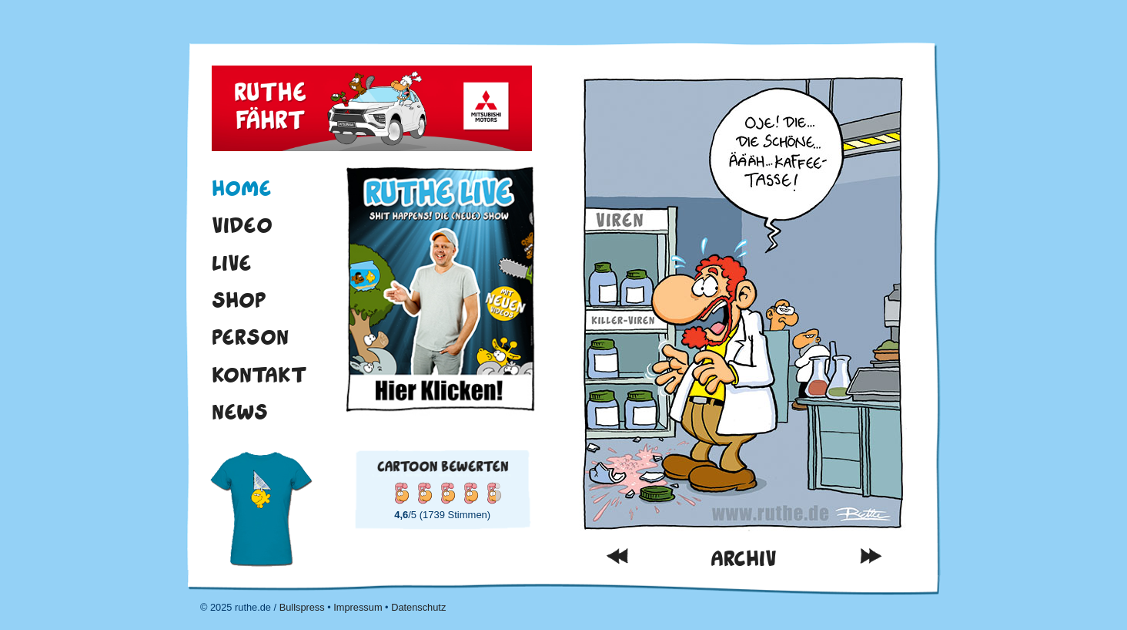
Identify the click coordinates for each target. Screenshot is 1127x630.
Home (242, 188)
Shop (239, 300)
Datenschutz (418, 607)
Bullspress (302, 607)
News (240, 412)
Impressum (357, 607)
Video (242, 225)
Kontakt (259, 375)
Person (250, 337)
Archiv (744, 558)
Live (232, 263)
